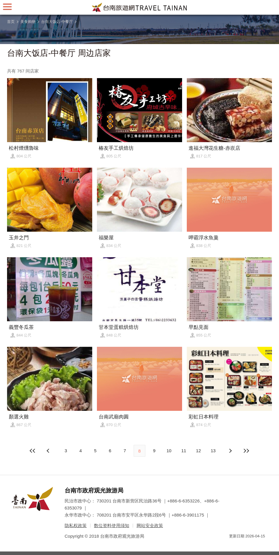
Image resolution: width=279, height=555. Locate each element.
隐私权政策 (76, 525)
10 (169, 450)
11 (183, 450)
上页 (230, 451)
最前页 (33, 451)
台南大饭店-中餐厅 (57, 21)
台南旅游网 (139, 7)
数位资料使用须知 (111, 525)
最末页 (246, 451)
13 (213, 450)
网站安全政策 (150, 525)
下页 (49, 451)
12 (198, 450)
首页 (11, 21)
